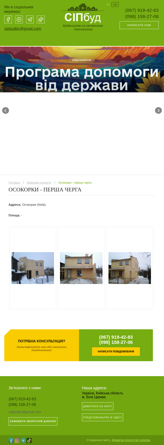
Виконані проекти (39, 182)
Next (158, 110)
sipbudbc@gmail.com (22, 29)
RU (108, 4)
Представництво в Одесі (102, 417)
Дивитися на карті (97, 406)
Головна (14, 182)
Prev (5, 110)
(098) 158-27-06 (142, 16)
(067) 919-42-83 (142, 10)
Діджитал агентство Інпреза (131, 440)
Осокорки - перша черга (75, 182)
